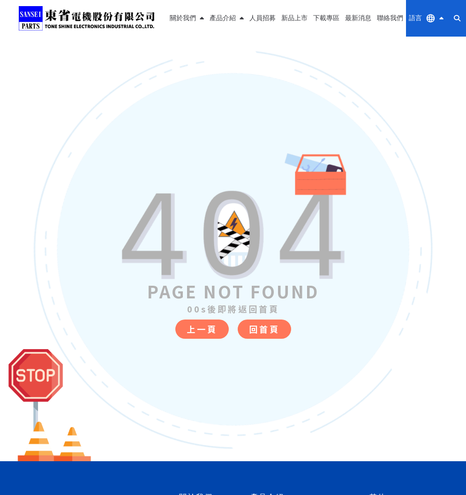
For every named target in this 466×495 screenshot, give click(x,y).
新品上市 (294, 18)
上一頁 (202, 329)
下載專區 (326, 18)
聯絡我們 (390, 18)
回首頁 (264, 329)
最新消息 (358, 18)
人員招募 (262, 18)
